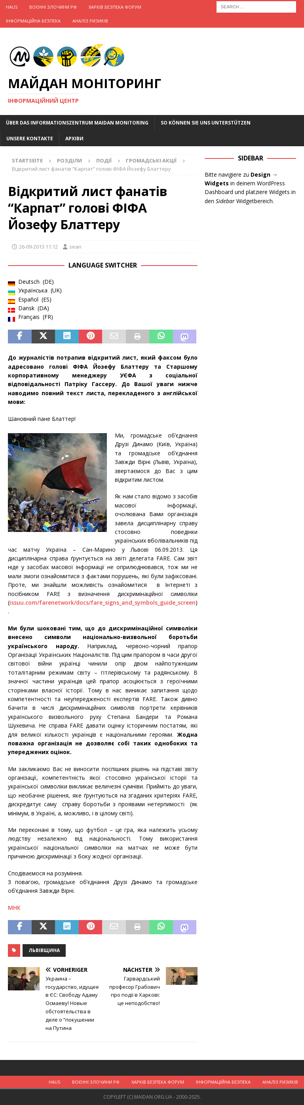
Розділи (69, 160)
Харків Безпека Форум (115, 7)
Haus (11, 7)
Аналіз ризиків (90, 21)
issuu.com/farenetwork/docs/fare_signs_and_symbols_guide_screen (103, 602)
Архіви (74, 138)
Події (104, 160)
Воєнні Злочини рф (53, 7)
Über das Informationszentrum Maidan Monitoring (77, 122)
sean (75, 246)
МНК (14, 907)
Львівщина (44, 950)
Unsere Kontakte (29, 138)
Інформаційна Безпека (33, 21)
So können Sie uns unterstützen (206, 122)
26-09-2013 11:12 (38, 246)
